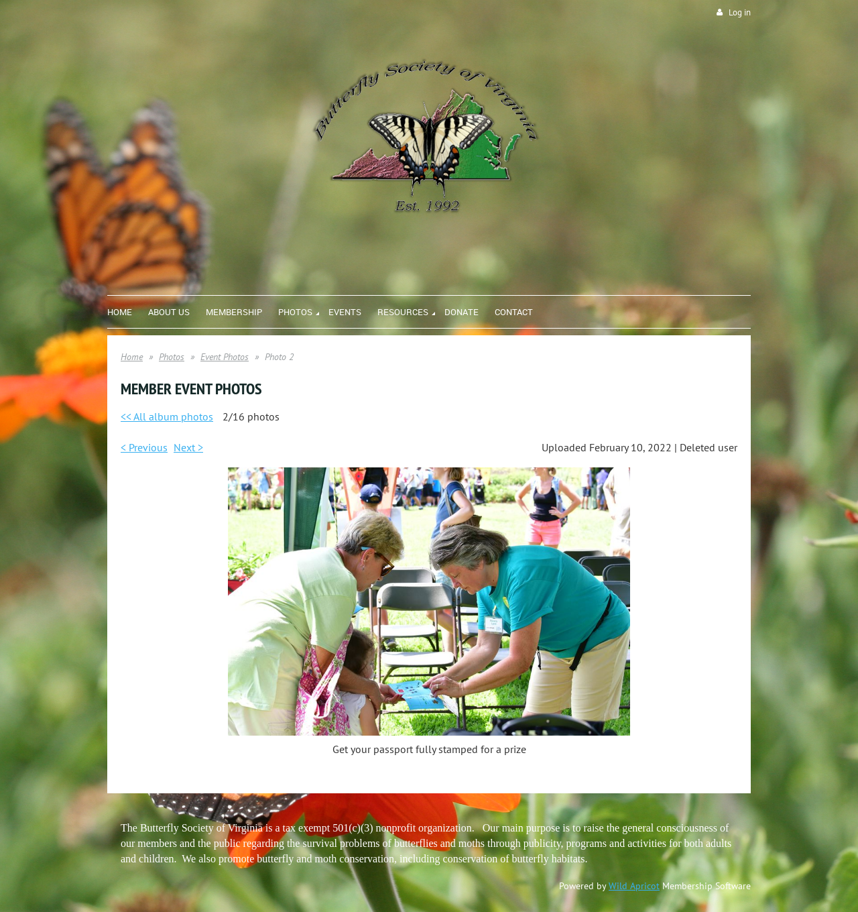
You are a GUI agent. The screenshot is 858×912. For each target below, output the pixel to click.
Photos (171, 357)
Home (132, 357)
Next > (188, 447)
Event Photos (224, 357)
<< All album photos (167, 416)
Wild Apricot (634, 886)
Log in (740, 12)
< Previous (144, 447)
